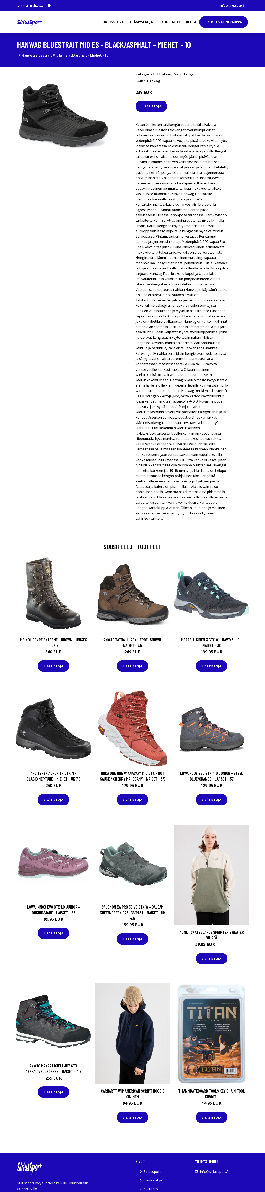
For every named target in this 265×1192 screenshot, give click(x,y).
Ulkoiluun (163, 74)
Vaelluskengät (184, 74)
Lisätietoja (151, 106)
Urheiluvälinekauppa (223, 22)
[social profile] (49, 6)
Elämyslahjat (142, 22)
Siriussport (113, 22)
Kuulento (170, 22)
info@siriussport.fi (232, 5)
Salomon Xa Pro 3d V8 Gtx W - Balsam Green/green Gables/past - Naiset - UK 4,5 (132, 912)
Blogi (191, 22)
